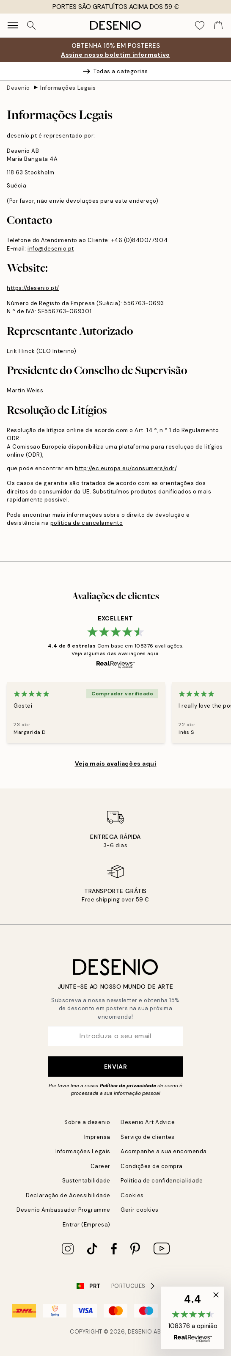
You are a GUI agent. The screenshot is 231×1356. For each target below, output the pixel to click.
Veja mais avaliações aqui (116, 763)
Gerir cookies (140, 1209)
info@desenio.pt (51, 248)
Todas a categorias (115, 71)
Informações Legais (68, 87)
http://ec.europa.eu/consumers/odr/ (125, 468)
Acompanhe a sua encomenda (164, 1151)
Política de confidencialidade (162, 1180)
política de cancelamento (86, 522)
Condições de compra (152, 1166)
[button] (192, 1318)
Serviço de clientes (148, 1137)
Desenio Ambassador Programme (63, 1209)
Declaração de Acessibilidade (68, 1195)
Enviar (115, 1066)
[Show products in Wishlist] (199, 25)
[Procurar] (31, 25)
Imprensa (97, 1137)
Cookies (132, 1195)
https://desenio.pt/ (33, 288)
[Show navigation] (12, 25)
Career (100, 1166)
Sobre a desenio (87, 1122)
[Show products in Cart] (218, 25)
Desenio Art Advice (148, 1122)
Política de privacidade (128, 1085)
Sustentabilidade (86, 1180)
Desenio (18, 87)
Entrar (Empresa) (86, 1224)
